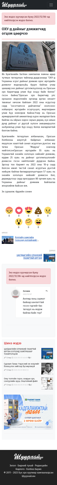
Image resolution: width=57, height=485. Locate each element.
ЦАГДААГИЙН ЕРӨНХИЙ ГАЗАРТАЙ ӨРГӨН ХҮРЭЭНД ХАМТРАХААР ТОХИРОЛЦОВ (29, 259)
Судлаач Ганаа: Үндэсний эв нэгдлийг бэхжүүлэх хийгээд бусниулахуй (21, 365)
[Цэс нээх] (51, 5)
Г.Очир (8, 358)
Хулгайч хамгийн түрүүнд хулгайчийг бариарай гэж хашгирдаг (26, 241)
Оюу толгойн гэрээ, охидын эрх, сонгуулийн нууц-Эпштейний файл (21, 379)
